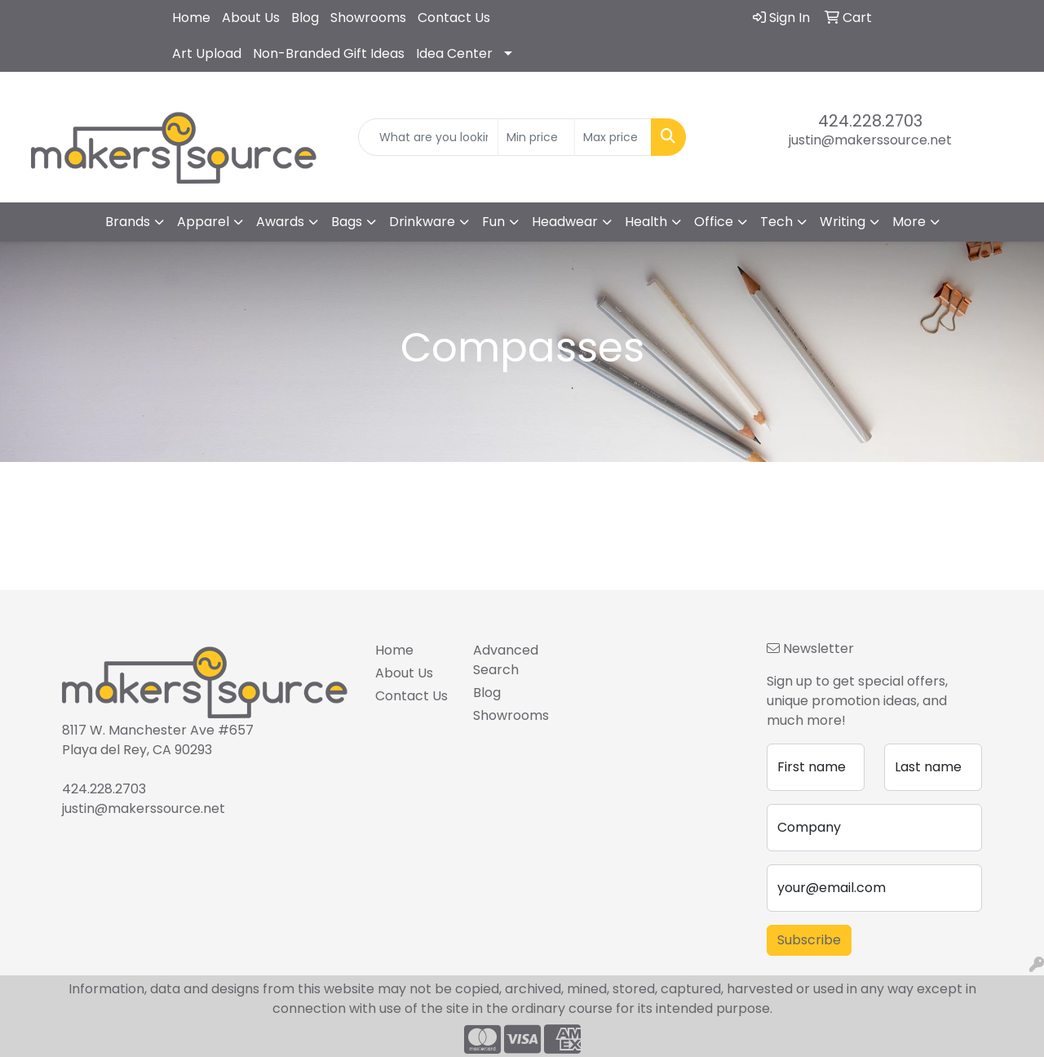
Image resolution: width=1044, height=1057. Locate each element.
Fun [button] (493, 221)
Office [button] (713, 221)
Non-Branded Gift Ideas (329, 53)
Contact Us (454, 17)
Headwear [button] (565, 221)
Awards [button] (280, 221)
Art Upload (206, 53)
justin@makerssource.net (870, 140)
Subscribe (809, 939)
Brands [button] (127, 221)
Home (191, 17)
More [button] (909, 221)
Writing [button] (842, 221)
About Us (251, 17)
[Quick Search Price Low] (536, 137)
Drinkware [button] (422, 221)
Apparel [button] (203, 221)
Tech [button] (776, 221)
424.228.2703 (870, 120)
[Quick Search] (428, 137)
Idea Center (454, 53)
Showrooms (368, 17)
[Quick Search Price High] (613, 137)
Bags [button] (346, 221)
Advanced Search (505, 660)
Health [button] (646, 221)
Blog (305, 17)
